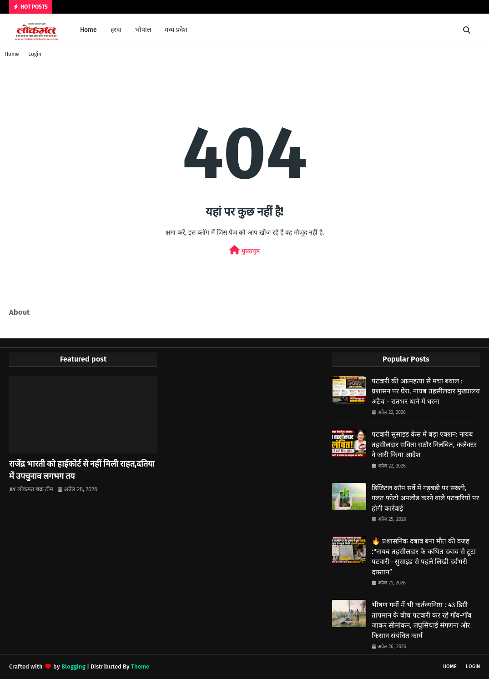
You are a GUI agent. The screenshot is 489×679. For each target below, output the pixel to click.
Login (34, 54)
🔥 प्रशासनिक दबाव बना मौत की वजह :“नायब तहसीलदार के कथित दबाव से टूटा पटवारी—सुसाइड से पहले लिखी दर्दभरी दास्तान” (424, 556)
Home (12, 54)
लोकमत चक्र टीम (35, 489)
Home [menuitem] (88, 30)
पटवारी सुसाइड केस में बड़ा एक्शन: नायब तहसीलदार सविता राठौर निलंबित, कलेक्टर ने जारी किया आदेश (424, 444)
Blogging (73, 666)
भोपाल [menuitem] (143, 30)
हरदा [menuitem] (116, 30)
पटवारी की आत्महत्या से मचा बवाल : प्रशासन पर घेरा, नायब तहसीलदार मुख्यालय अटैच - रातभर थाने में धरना (426, 391)
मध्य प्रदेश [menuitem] (176, 30)
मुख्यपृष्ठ (244, 250)
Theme (140, 666)
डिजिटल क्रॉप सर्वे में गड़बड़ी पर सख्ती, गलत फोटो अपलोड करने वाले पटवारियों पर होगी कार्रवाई (425, 498)
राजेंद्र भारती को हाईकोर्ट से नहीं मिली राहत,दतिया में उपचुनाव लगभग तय (82, 470)
